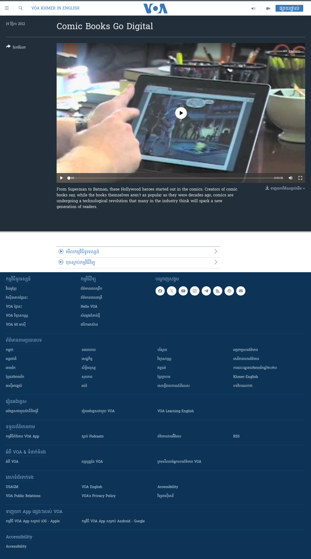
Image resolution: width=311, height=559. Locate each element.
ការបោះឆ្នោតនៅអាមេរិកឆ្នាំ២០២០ (255, 368)
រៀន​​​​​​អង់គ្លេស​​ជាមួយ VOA (98, 411)
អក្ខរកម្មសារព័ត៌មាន (245, 350)
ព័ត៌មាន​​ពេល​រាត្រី (91, 297)
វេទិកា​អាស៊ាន (89, 324)
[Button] (16, 48)
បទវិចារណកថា (242, 386)
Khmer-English (245, 377)
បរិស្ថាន (162, 350)
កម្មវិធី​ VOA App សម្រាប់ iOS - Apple (33, 521)
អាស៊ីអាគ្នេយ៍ (14, 386)
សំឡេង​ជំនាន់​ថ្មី (90, 315)
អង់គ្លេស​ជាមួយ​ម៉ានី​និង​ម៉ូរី (22, 411)
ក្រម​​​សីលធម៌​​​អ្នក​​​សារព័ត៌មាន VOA (179, 461)
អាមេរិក (11, 368)
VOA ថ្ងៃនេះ (14, 306)
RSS (236, 436)
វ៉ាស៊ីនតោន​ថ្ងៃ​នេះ (17, 297)
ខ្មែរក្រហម (163, 377)
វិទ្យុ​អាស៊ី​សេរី (165, 496)
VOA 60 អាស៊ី (16, 324)
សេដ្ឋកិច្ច (87, 359)
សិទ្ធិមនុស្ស (89, 368)
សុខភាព (87, 377)
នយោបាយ (89, 350)
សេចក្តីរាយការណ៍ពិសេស (173, 386)
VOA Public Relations (23, 496)
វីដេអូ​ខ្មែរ (11, 288)
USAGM (12, 487)
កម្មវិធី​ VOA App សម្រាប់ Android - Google (113, 521)
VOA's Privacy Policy (99, 496)
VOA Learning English (175, 411)
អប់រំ (84, 386)
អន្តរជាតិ (11, 359)
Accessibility (167, 487)
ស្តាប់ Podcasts (93, 436)
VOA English (92, 487)
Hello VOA (89, 306)
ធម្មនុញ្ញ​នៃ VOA (92, 461)
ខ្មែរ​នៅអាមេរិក (15, 377)
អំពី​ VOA (12, 461)
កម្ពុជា (9, 350)
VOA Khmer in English (55, 8)
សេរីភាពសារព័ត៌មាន (246, 359)
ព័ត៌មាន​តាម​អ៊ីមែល (169, 436)
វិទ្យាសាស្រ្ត (164, 359)
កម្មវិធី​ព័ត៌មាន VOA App (22, 436)
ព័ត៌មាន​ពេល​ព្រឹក (91, 288)
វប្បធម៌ (161, 368)
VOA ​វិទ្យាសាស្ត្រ (17, 315)
